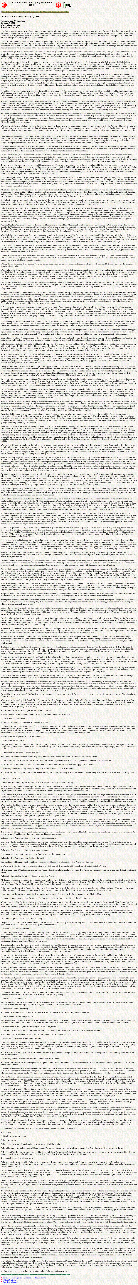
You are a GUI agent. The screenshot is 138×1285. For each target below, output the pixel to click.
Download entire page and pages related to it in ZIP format (24, 1278)
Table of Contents (9, 1280)
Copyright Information (11, 1282)
